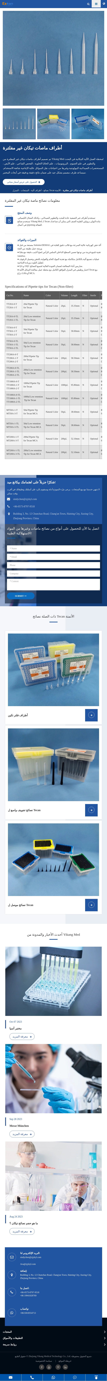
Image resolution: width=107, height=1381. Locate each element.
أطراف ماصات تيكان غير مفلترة (77, 190)
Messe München (19, 1125)
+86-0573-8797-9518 (29, 1292)
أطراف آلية (36, 190)
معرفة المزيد (22, 1036)
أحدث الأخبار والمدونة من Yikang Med (53, 934)
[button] (102, 123)
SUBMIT (20, 596)
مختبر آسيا (15, 1028)
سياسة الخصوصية (44, 1361)
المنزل (16, 190)
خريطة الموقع (65, 1361)
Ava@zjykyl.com (28, 1264)
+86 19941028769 (28, 1295)
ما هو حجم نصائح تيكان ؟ (23, 1223)
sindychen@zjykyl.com (30, 1257)
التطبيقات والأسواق (13, 1338)
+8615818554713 (28, 1313)
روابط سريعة (10, 1344)
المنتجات (25, 190)
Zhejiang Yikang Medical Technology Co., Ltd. (50, 1356)
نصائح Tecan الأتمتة (52, 190)
